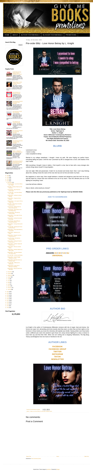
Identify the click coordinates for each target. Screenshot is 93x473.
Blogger (58, 469)
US (55, 253)
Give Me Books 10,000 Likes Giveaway (17, 112)
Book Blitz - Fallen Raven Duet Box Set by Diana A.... (15, 204)
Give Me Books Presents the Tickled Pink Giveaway (18, 131)
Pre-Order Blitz (43, 411)
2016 (8, 302)
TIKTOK (57, 357)
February (10, 287)
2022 (8, 291)
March (9, 285)
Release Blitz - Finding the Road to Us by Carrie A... (15, 242)
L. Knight (31, 411)
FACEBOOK (57, 346)
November (10, 271)
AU (67, 253)
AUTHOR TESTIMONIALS (30, 35)
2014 (8, 305)
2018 (8, 298)
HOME (7, 35)
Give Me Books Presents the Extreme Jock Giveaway (18, 102)
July (9, 278)
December (10, 182)
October (9, 273)
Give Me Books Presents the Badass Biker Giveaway (18, 142)
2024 (8, 179)
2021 (8, 293)
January (9, 289)
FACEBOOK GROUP (57, 349)
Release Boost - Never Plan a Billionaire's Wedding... (14, 266)
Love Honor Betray (36, 411)
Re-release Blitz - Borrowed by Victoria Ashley (14, 213)
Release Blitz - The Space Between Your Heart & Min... (15, 253)
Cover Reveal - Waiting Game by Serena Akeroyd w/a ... (14, 207)
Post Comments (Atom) (36, 458)
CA (63, 253)
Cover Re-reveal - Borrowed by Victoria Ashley (14, 239)
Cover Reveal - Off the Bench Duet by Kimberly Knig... (15, 210)
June (9, 280)
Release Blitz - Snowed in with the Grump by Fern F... (14, 236)
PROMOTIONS (71, 35)
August (9, 277)
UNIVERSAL (57, 255)
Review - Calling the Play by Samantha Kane (17, 151)
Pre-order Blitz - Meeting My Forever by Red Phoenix (15, 227)
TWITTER (57, 352)
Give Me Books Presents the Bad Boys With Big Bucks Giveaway (18, 162)
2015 (8, 304)
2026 (8, 175)
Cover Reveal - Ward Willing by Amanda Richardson (14, 221)
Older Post (86, 456)
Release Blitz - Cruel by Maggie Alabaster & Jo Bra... (14, 258)
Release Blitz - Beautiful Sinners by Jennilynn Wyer (15, 260)
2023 (8, 180)
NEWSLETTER (57, 359)
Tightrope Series (49, 411)
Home (57, 456)
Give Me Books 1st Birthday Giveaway (16, 93)
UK (59, 253)
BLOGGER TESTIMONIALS (52, 35)
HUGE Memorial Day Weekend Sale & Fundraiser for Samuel (17, 73)
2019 (8, 296)
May (9, 282)
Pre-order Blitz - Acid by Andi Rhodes (15, 255)
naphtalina (49, 469)
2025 (8, 177)
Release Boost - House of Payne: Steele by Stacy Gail (17, 83)
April (9, 284)
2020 (8, 295)
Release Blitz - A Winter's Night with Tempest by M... (15, 244)
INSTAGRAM (57, 354)
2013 (8, 307)
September (10, 275)
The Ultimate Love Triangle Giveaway (16, 122)
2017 (8, 300)
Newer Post (28, 456)
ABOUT (15, 35)
